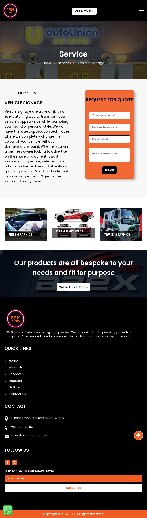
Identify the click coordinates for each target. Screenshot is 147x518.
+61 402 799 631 (22, 427)
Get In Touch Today (73, 287)
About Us (15, 367)
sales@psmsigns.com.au (29, 435)
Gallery (14, 387)
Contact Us (17, 394)
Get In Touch (84, 11)
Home (47, 63)
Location (15, 381)
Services (64, 63)
